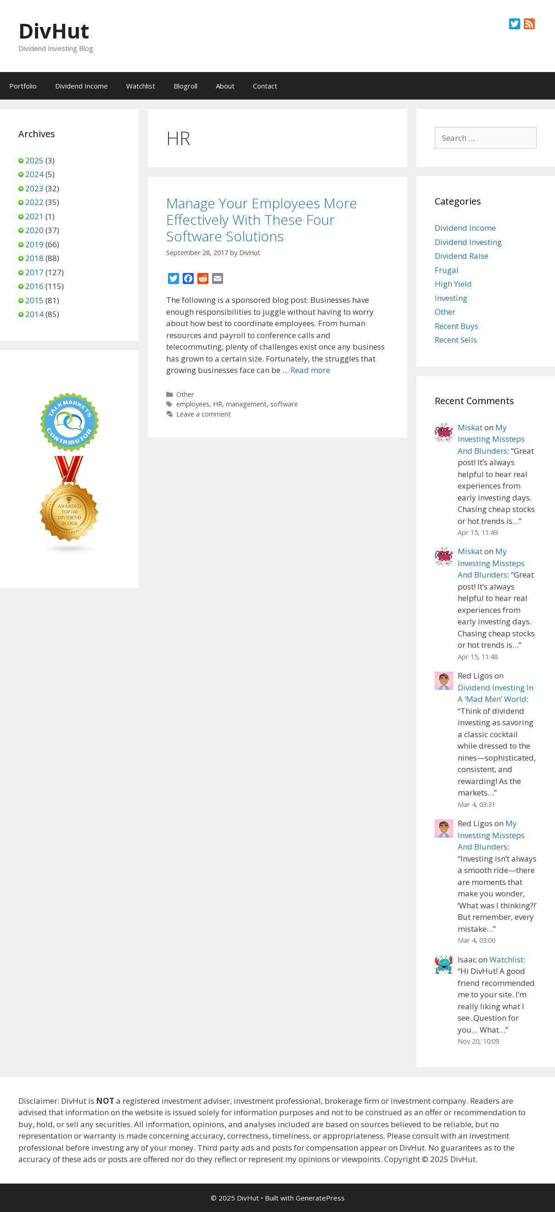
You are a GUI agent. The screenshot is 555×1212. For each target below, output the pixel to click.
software (284, 404)
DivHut (53, 30)
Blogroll (185, 85)
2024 (34, 174)
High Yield (453, 283)
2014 (34, 314)
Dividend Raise (461, 255)
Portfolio (23, 85)
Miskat (470, 427)
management (246, 404)
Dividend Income (81, 85)
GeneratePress (320, 1197)
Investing (451, 298)
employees (192, 404)
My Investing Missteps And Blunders (491, 439)
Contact (265, 85)
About (225, 85)
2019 (34, 244)
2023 (34, 188)
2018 (34, 258)
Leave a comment (203, 414)
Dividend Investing (468, 242)
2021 (34, 216)
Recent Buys (456, 326)
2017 (34, 272)
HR (217, 404)
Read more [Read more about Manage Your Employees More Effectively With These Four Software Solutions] (310, 370)
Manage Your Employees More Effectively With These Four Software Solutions (261, 219)
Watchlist (140, 85)
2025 (34, 160)
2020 (34, 230)
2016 (34, 286)
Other (185, 394)
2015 (34, 300)
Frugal (447, 270)
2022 (34, 202)
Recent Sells (456, 339)
